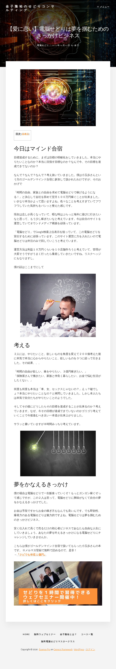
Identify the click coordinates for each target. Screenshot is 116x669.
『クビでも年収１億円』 (32, 554)
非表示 (25, 134)
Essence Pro (44, 658)
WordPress (79, 658)
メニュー (105, 7)
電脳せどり (43, 45)
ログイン (90, 658)
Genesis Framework (63, 658)
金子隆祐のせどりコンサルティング (31, 8)
